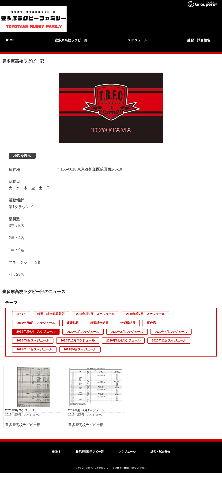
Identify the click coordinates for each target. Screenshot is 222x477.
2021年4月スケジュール (80, 349)
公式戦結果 (127, 323)
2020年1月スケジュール (83, 332)
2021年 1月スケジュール (34, 349)
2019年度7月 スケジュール (144, 314)
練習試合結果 (99, 323)
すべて (21, 314)
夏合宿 (150, 323)
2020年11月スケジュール (123, 340)
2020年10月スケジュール (77, 340)
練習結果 (73, 323)
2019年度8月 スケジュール (35, 323)
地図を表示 (22, 156)
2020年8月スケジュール (32, 340)
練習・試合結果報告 (50, 314)
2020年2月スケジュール (127, 332)
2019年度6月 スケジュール (94, 314)
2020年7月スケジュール (171, 332)
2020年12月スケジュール (169, 340)
